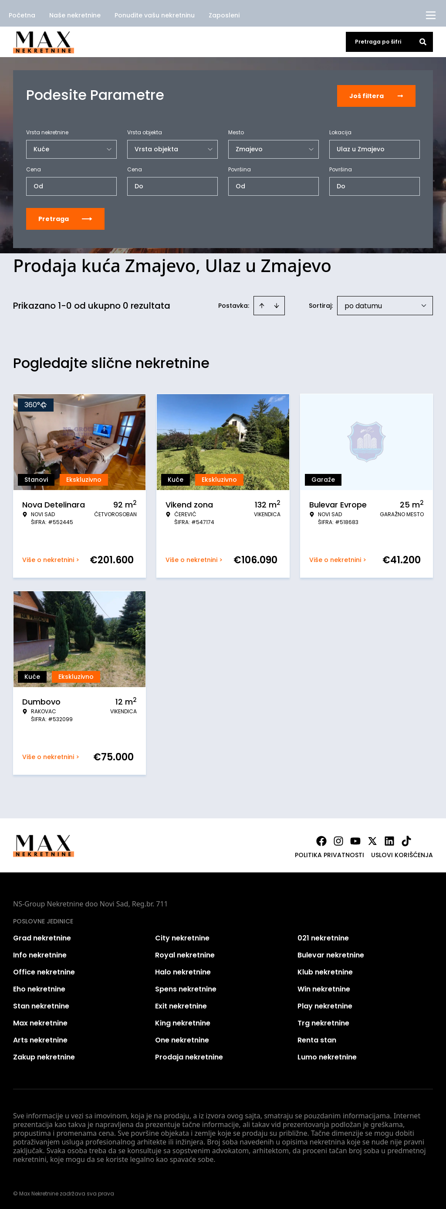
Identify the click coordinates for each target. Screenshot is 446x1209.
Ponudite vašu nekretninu (155, 15)
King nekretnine (182, 1021)
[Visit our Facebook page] (321, 839)
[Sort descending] (276, 304)
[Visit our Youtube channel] (355, 839)
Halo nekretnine (183, 970)
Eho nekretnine (39, 987)
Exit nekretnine (181, 1004)
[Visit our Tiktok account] (406, 839)
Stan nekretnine (41, 1004)
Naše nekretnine (75, 15)
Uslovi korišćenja (402, 853)
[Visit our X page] (372, 839)
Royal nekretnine (185, 953)
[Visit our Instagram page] (338, 839)
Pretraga (65, 217)
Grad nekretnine (42, 936)
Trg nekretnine (323, 1021)
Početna (22, 15)
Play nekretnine (324, 1004)
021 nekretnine (323, 936)
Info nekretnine (40, 953)
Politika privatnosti (329, 853)
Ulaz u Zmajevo (361, 147)
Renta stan (316, 1038)
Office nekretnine (44, 970)
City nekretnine (182, 936)
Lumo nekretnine (327, 1055)
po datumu (363, 304)
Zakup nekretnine (44, 1055)
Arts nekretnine (40, 1038)
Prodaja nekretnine (189, 1055)
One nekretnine (182, 1038)
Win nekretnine (323, 987)
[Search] (423, 42)
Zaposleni (224, 15)
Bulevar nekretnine (330, 953)
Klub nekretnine (325, 970)
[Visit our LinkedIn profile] (389, 839)
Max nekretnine (40, 1021)
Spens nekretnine (185, 987)
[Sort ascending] (261, 304)
